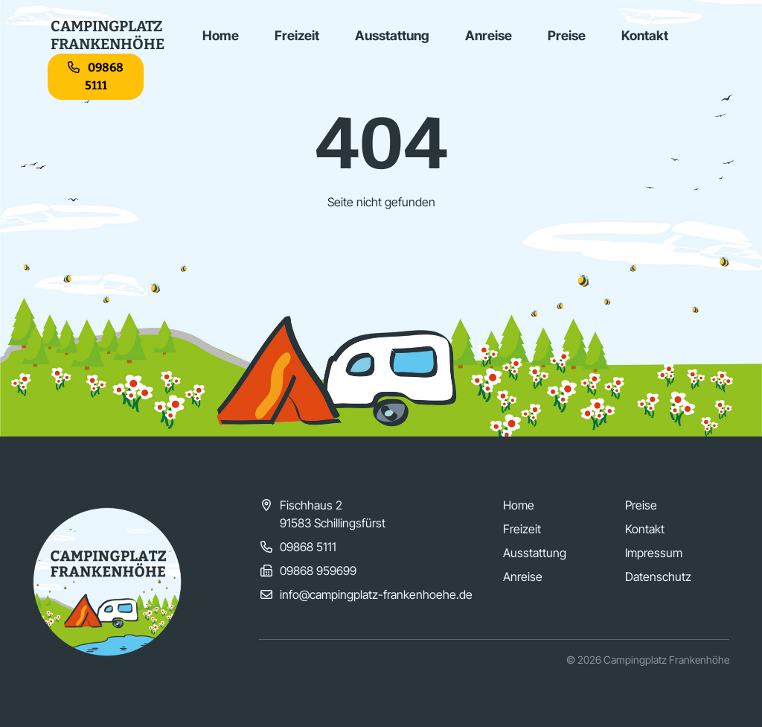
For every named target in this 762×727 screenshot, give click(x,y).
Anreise (488, 35)
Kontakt (644, 35)
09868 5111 (96, 76)
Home (220, 35)
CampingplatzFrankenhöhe (107, 35)
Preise (567, 35)
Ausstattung (392, 35)
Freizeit (297, 35)
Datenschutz (658, 576)
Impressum (653, 552)
